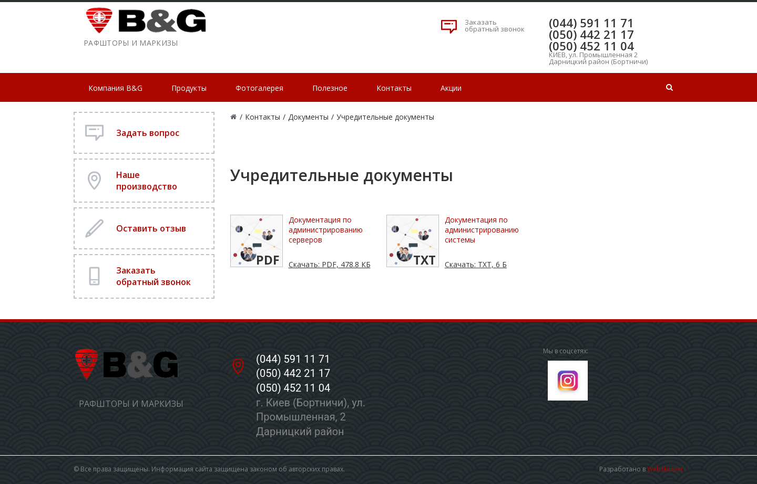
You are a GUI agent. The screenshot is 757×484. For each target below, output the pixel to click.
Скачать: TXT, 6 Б (476, 264)
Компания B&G (115, 88)
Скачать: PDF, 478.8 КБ (330, 264)
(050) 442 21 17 (591, 34)
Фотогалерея (259, 88)
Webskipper (665, 469)
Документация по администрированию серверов (326, 230)
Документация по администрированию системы (482, 230)
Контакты (394, 88)
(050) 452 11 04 (591, 46)
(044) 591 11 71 (591, 22)
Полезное (329, 88)
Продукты (189, 88)
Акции (451, 88)
